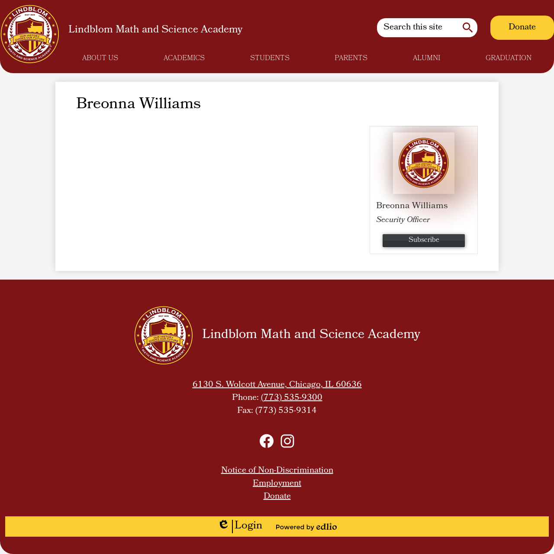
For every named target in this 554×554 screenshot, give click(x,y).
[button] (100, 58)
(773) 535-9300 (291, 398)
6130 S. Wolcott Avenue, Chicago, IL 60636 (277, 385)
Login (239, 526)
